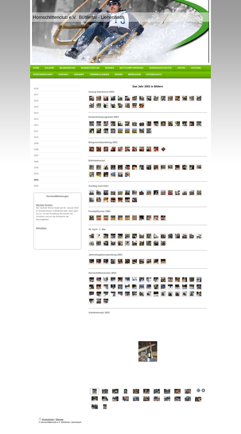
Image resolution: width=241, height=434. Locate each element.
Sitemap (59, 419)
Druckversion (46, 419)
